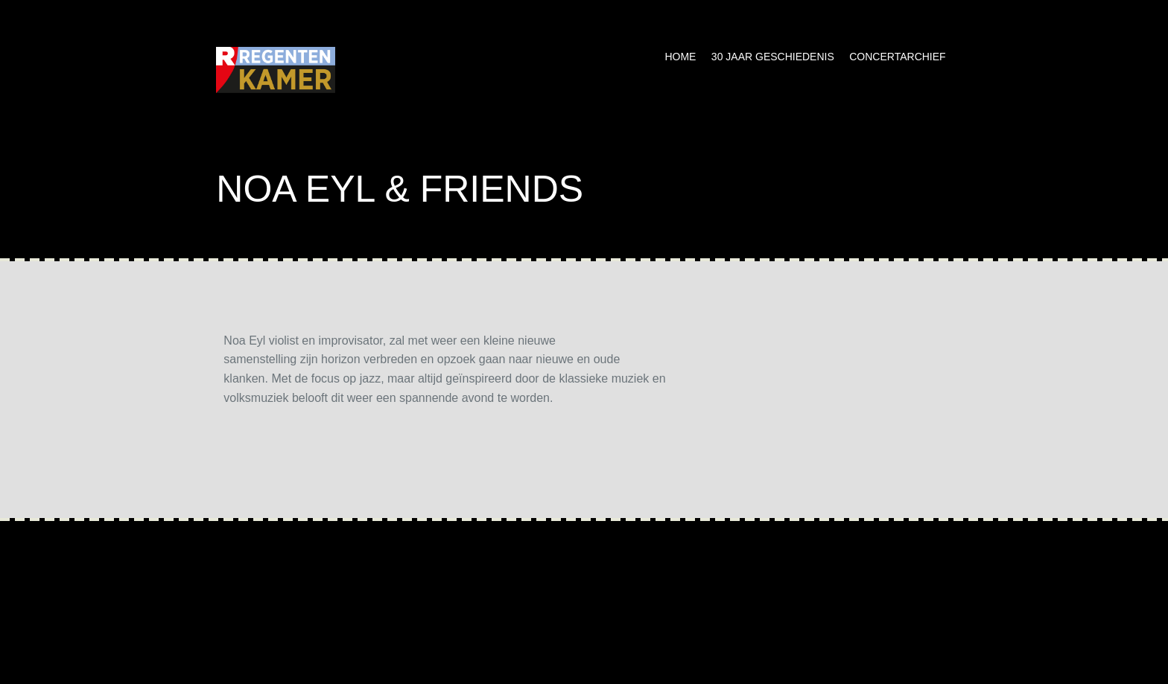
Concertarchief (897, 57)
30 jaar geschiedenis (772, 57)
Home (680, 57)
